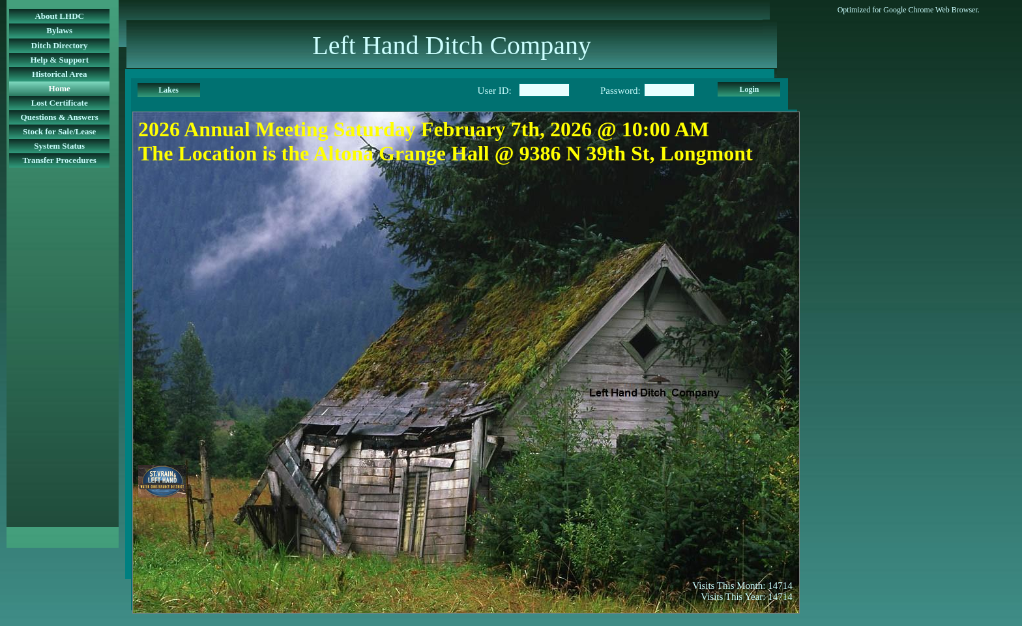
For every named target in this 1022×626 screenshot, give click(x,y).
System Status (59, 146)
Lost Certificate (59, 103)
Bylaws (59, 30)
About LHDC (59, 16)
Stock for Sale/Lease (59, 131)
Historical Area (59, 74)
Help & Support (59, 60)
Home (59, 88)
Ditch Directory (59, 45)
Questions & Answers (59, 117)
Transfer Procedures (59, 160)
